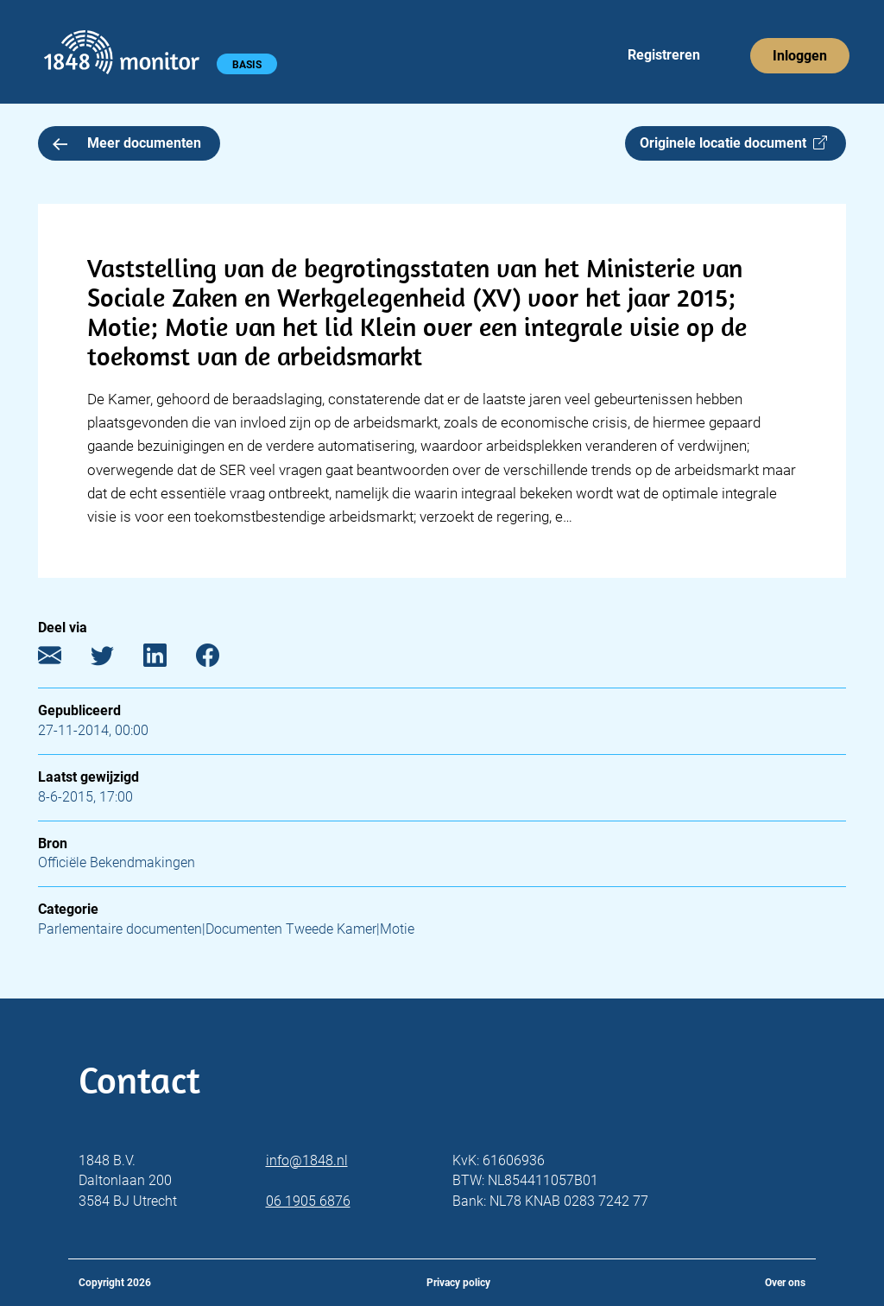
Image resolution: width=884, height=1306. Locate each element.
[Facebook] (220, 659)
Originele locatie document (733, 143)
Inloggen (800, 56)
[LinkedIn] (168, 659)
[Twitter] (115, 659)
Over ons (785, 1283)
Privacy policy (458, 1283)
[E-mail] (62, 659)
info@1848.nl (307, 1160)
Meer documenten (127, 143)
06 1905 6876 (308, 1201)
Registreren (664, 55)
